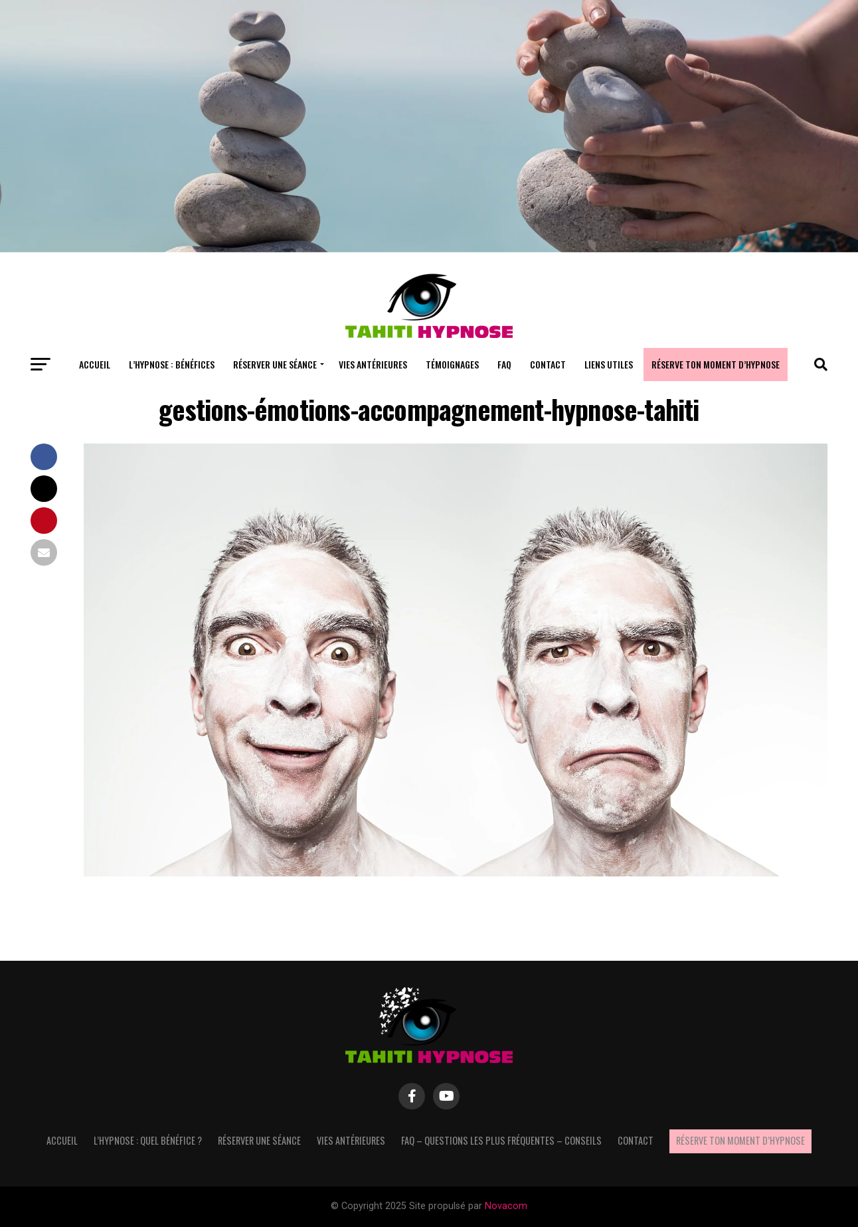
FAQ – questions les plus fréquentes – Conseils (501, 1140)
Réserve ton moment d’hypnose (715, 364)
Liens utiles (608, 364)
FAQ (504, 364)
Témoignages (452, 364)
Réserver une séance (275, 364)
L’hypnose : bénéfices (171, 364)
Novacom (506, 1206)
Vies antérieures (373, 364)
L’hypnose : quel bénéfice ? (148, 1140)
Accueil (94, 364)
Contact (548, 364)
